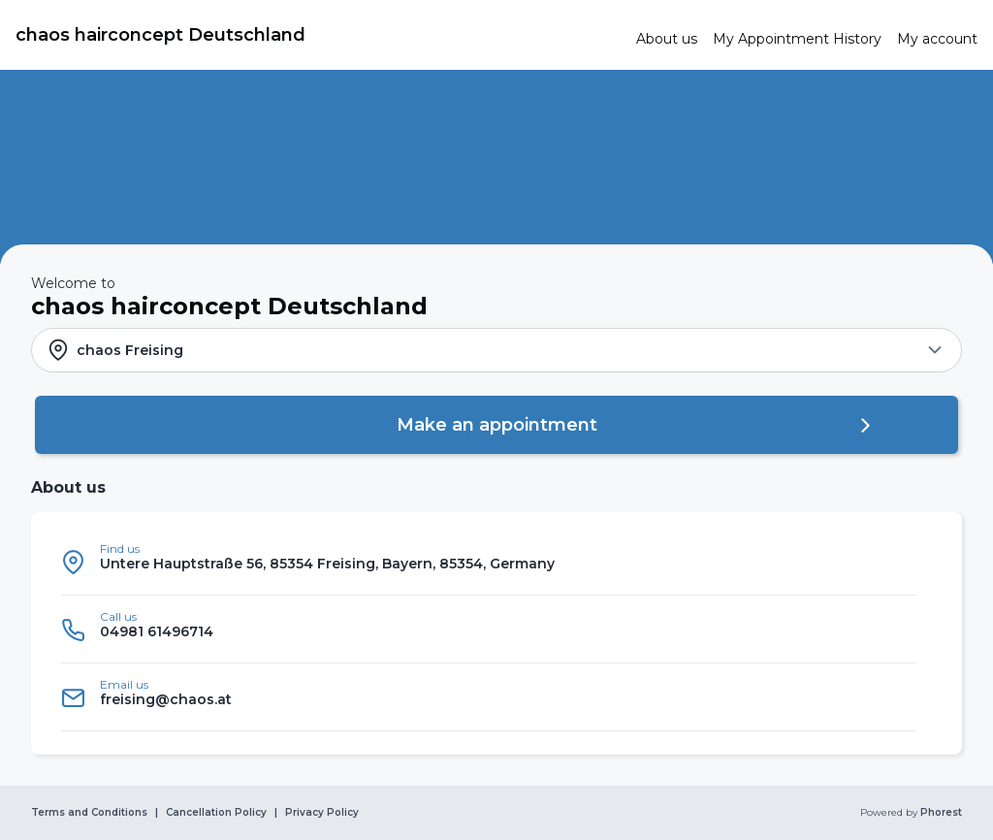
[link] (318, 34)
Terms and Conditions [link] (89, 813)
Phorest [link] (939, 813)
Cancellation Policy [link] (216, 813)
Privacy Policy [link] (322, 813)
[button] (496, 350)
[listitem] (488, 562)
